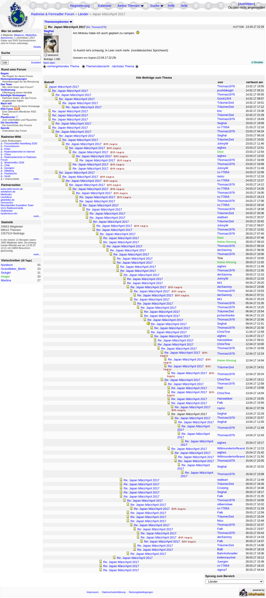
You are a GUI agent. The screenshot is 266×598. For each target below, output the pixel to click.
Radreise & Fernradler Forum (52, 14)
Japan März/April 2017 (64, 86)
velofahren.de (8, 191)
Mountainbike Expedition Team (17, 205)
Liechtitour (6, 197)
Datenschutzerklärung (114, 592)
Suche (155, 6)
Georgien (9, 168)
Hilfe (171, 6)
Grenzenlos (7, 202)
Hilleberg (9, 170)
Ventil (7, 176)
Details (37, 46)
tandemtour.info (9, 213)
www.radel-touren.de (12, 189)
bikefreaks (6, 194)
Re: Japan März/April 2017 (70, 91)
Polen (7, 149)
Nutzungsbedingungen (141, 592)
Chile (7, 165)
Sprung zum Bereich (220, 576)
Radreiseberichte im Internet (19, 151)
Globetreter (7, 210)
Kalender (104, 6)
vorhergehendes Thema (61, 66)
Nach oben (49, 62)
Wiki (184, 6)
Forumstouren (11, 146)
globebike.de (7, 199)
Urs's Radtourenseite (12, 208)
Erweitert (36, 62)
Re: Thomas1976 (96, 27)
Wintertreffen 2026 (14, 162)
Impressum (93, 592)
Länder (83, 14)
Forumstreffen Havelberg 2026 (20, 143)
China (7, 154)
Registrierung (80, 6)
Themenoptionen (58, 21)
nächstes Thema (125, 66)
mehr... (37, 179)
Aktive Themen (129, 6)
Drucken (257, 62)
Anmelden (246, 4)
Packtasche (10, 173)
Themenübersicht (95, 66)
